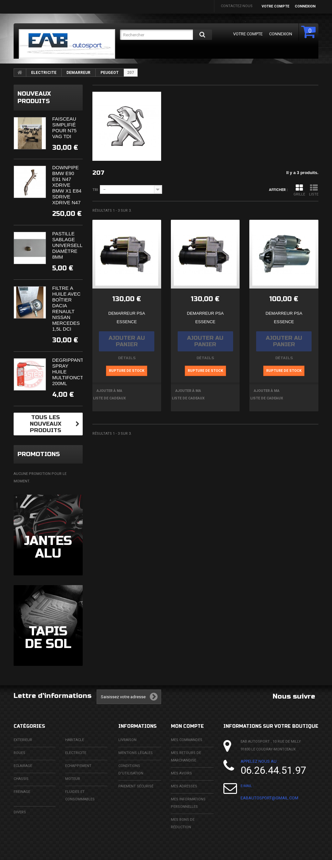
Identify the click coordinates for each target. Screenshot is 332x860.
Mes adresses (184, 786)
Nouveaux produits (34, 97)
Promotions (39, 454)
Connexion (305, 6)
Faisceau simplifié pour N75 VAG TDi (64, 127)
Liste (313, 190)
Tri (95, 190)
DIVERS (20, 812)
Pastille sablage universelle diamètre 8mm (69, 245)
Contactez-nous (237, 6)
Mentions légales (135, 753)
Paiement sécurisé (135, 786)
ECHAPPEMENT (78, 766)
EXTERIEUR (23, 740)
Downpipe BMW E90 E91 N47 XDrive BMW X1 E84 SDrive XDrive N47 (66, 185)
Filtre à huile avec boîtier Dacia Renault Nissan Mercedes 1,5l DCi (66, 308)
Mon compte (187, 726)
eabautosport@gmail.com (269, 797)
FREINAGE (22, 792)
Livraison (127, 740)
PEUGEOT (110, 72)
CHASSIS (21, 779)
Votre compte (275, 6)
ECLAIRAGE (23, 766)
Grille (299, 190)
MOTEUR (72, 779)
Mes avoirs (181, 773)
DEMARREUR (78, 72)
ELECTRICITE (43, 72)
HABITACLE (74, 740)
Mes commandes (186, 740)
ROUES (19, 753)
